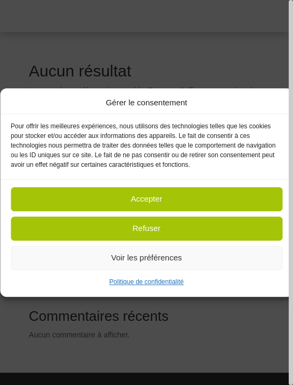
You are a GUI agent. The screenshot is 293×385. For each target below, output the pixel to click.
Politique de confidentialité (146, 282)
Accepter (146, 199)
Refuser (146, 228)
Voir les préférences (146, 258)
